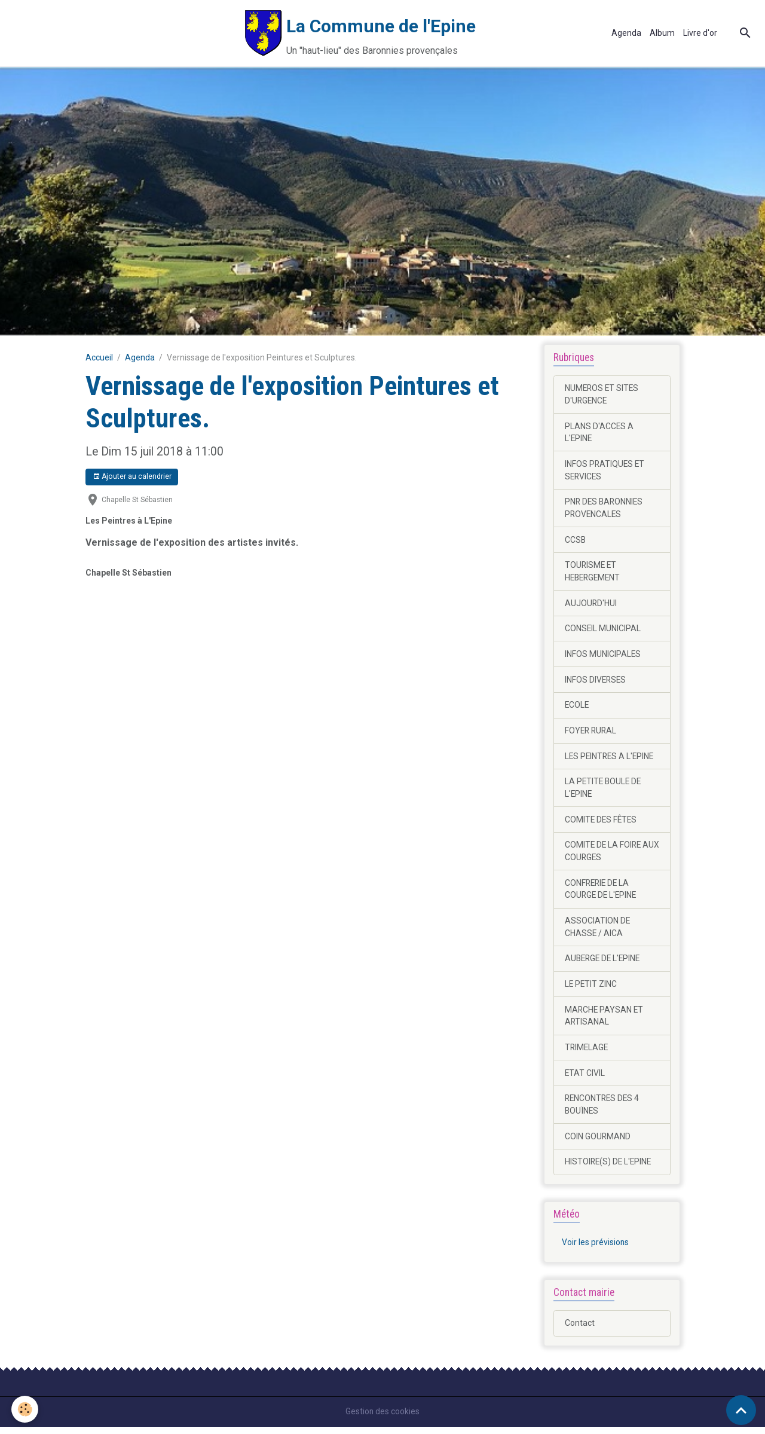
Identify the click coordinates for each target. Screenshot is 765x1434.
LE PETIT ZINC (591, 989)
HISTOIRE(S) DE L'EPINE (609, 1168)
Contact (580, 1330)
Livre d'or (700, 33)
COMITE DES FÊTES (602, 823)
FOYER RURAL (592, 733)
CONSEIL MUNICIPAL (603, 630)
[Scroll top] (741, 1410)
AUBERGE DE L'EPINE (604, 963)
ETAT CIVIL (585, 1079)
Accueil (99, 357)
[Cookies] (25, 1409)
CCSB (575, 541)
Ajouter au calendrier (132, 476)
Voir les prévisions (595, 1250)
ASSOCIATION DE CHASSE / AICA (598, 932)
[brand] (259, 33)
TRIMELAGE (587, 1053)
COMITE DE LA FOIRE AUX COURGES (604, 855)
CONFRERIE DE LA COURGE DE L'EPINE (602, 893)
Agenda (626, 33)
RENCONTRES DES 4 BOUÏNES (603, 1111)
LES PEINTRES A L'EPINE (611, 759)
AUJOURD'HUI (591, 605)
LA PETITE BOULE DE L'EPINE (604, 791)
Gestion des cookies (382, 1418)
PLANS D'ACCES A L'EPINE (599, 432)
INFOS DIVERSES (596, 682)
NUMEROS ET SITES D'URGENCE (603, 394)
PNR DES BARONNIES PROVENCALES (605, 509)
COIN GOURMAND (598, 1143)
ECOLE (577, 708)
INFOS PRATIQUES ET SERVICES (605, 471)
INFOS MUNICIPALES (603, 656)
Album (662, 33)
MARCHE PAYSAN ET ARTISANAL (605, 1021)
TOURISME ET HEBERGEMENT (594, 573)
